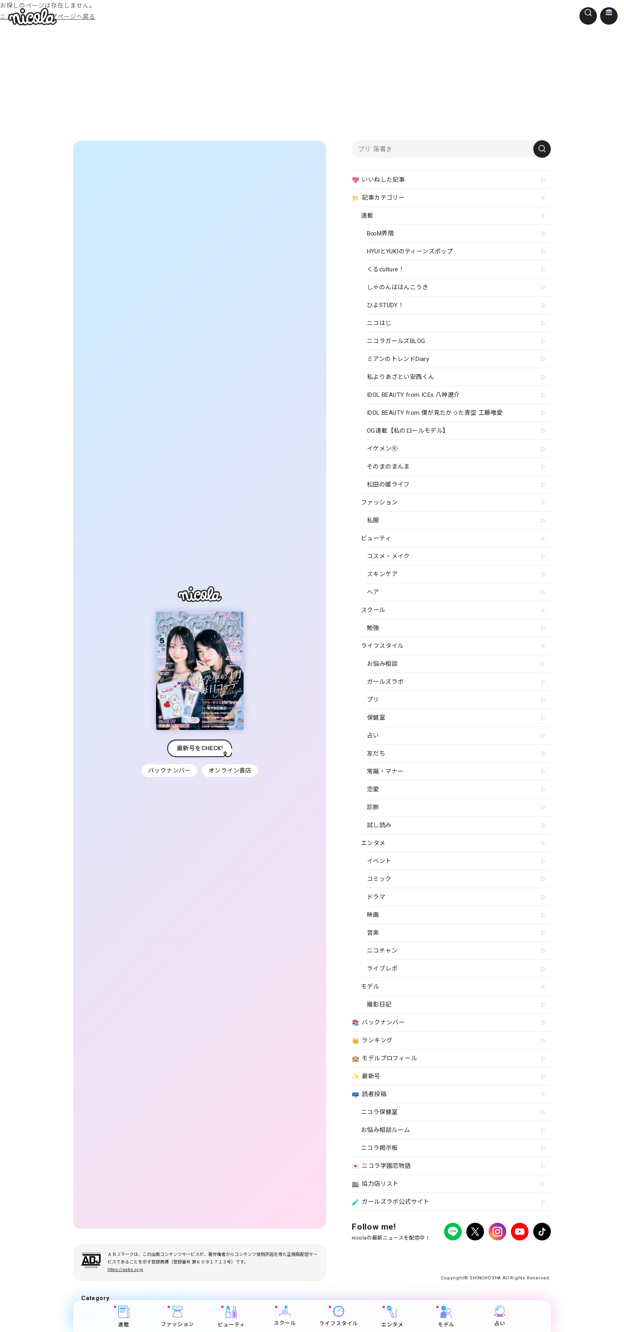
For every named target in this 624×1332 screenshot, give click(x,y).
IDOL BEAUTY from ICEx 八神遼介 (413, 394)
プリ (373, 699)
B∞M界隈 (380, 233)
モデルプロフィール (384, 1059)
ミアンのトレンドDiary (398, 359)
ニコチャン (382, 950)
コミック (379, 879)
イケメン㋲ (382, 448)
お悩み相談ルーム (385, 1130)
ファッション (178, 1316)
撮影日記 (379, 1004)
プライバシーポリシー (376, 1254)
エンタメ (393, 1317)
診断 (373, 807)
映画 (373, 914)
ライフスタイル (339, 1316)
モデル (446, 1317)
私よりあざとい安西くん (400, 377)
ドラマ (376, 896)
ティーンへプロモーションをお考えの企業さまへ (494, 1261)
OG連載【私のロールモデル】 (408, 430)
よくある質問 (447, 1254)
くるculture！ (385, 269)
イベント (379, 861)
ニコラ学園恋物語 (381, 1166)
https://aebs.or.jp (125, 1269)
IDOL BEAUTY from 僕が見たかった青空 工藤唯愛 (435, 412)
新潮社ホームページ (527, 1254)
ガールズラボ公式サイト (390, 1202)
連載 (124, 1317)
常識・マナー (385, 771)
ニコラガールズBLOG (396, 341)
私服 (373, 520)
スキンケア (382, 574)
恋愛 (373, 789)
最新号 (366, 1077)
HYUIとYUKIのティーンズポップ (410, 251)
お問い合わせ (483, 1254)
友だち (376, 753)
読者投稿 (369, 1095)
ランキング (372, 1041)
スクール (285, 1316)
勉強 (373, 628)
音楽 (373, 932)
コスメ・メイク (388, 556)
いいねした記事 (378, 180)
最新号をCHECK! (200, 748)
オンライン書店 (230, 770)
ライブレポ (382, 968)
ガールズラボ (385, 681)
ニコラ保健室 (379, 1112)
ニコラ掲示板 (379, 1148)
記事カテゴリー (378, 198)
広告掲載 (417, 1254)
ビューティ (231, 1317)
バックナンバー (168, 770)
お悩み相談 (382, 663)
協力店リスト (375, 1184)
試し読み (379, 825)
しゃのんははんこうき (397, 287)
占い (500, 1316)
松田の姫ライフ (388, 484)
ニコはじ (379, 323)
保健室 (376, 717)
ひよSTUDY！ (385, 305)
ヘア (373, 592)
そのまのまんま (388, 466)
